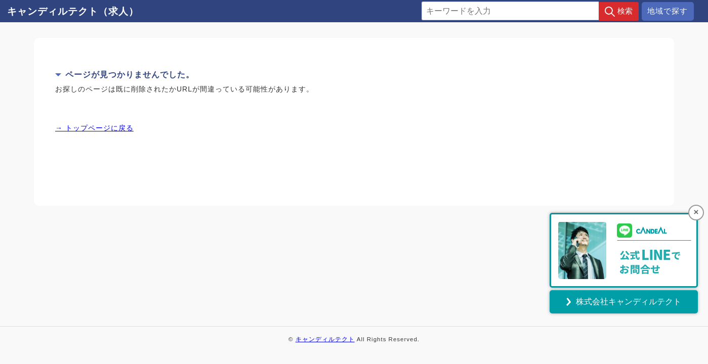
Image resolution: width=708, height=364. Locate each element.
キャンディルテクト (325, 339)
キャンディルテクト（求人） (73, 11)
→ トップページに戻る (94, 128)
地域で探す (667, 11)
